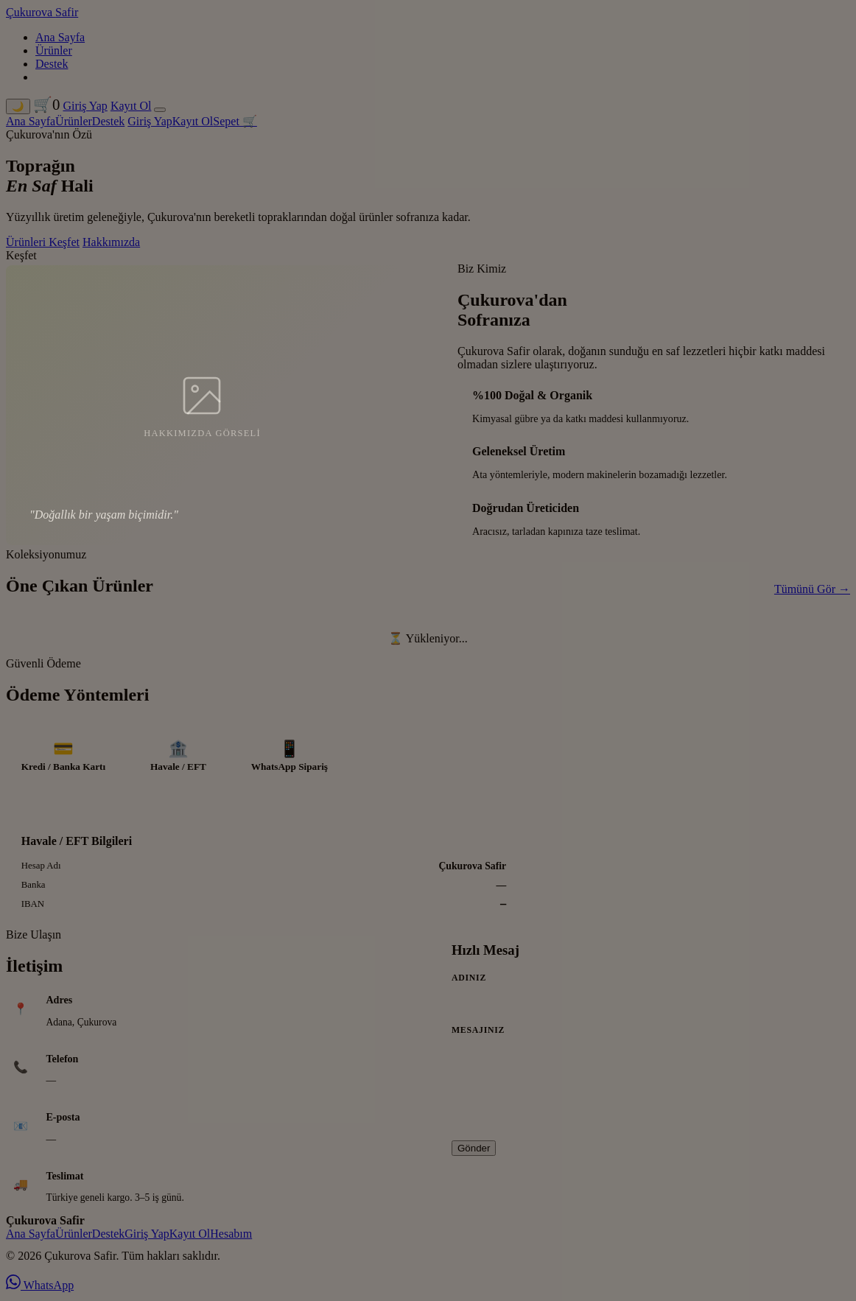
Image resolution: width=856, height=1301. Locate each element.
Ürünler (53, 50)
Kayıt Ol (131, 105)
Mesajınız (478, 1033)
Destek (51, 63)
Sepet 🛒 (235, 121)
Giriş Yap (85, 105)
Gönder (473, 1151)
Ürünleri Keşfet (43, 242)
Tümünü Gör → (812, 589)
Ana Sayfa (60, 37)
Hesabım (231, 1236)
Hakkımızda (111, 242)
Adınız (469, 980)
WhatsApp (40, 1288)
